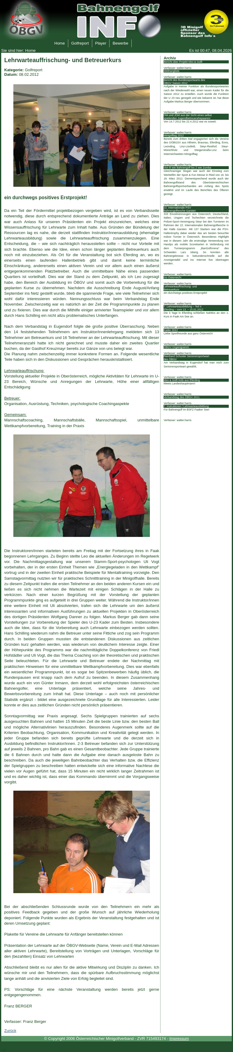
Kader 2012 (171, 330)
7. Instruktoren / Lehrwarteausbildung (186, 406)
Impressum (179, 1038)
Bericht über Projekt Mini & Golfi (183, 61)
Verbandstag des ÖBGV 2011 (182, 397)
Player (99, 42)
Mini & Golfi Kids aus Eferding (182, 380)
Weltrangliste (171, 70)
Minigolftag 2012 (174, 135)
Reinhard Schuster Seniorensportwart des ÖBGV (186, 358)
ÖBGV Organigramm (176, 347)
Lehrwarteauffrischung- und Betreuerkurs (180, 288)
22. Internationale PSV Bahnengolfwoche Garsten (180, 209)
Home (58, 42)
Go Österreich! (172, 277)
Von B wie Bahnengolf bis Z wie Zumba (187, 167)
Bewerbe (118, 42)
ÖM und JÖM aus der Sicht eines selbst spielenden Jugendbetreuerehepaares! (188, 117)
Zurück (10, 1030)
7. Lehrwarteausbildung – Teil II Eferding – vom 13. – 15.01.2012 (183, 308)
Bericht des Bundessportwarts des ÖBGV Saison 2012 (184, 82)
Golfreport (78, 42)
